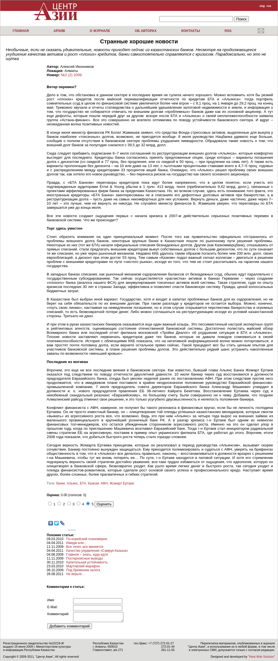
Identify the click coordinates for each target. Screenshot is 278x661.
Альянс (72, 483)
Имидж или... (76, 543)
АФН (104, 483)
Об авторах (146, 31)
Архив (59, 31)
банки (60, 483)
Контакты (190, 31)
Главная (21, 31)
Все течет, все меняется (84, 547)
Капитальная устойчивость (87, 562)
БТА (83, 483)
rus (269, 6)
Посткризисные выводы (84, 558)
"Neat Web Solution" (261, 656)
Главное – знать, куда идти (87, 554)
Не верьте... (75, 574)
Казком (93, 483)
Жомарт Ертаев (122, 483)
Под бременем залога (83, 570)
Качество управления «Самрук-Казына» (97, 551)
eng (262, 6)
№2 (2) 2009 (71, 75)
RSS (228, 31)
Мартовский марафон (83, 566)
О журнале (100, 31)
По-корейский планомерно (86, 539)
